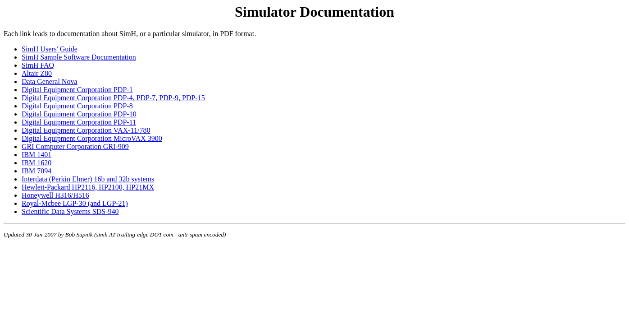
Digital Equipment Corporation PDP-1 (77, 89)
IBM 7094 (36, 171)
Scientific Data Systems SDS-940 (70, 211)
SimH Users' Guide (49, 49)
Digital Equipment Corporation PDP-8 (77, 106)
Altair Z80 (37, 73)
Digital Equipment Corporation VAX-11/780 (86, 130)
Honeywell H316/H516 (55, 195)
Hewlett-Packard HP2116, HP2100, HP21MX (88, 187)
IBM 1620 (36, 163)
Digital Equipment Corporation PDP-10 (79, 114)
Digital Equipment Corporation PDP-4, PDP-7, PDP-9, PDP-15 (113, 98)
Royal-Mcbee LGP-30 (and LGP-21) (75, 203)
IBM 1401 (36, 154)
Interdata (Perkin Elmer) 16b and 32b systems (88, 179)
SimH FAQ (38, 65)
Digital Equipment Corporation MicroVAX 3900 (92, 138)
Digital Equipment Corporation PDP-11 (79, 122)
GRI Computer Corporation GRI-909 (75, 146)
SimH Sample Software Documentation (79, 57)
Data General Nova (49, 81)
